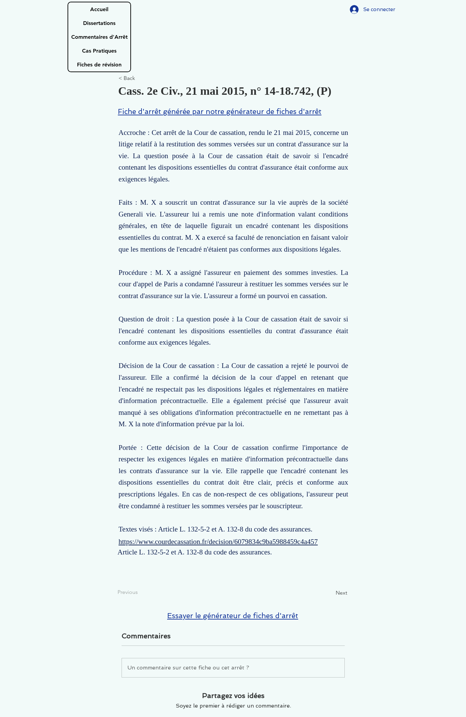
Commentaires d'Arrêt (99, 37)
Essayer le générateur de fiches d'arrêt (232, 615)
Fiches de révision (99, 64)
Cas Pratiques (99, 51)
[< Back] (141, 78)
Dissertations (99, 23)
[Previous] (140, 592)
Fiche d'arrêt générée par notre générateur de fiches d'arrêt (219, 111)
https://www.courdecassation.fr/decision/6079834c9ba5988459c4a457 (218, 542)
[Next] (330, 592)
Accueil (99, 9)
